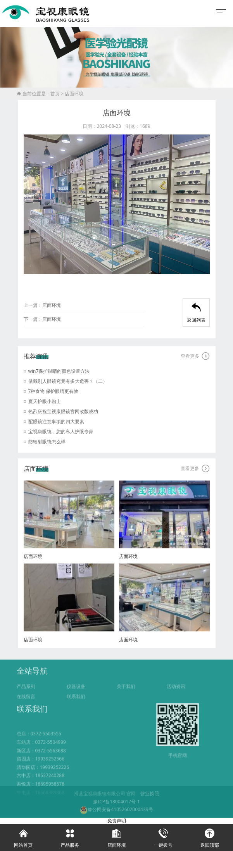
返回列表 (196, 313)
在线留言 (26, 703)
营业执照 (149, 793)
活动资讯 (176, 693)
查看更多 (195, 356)
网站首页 (23, 836)
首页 (55, 94)
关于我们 (126, 693)
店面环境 (74, 94)
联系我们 (76, 703)
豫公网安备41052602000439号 (116, 809)
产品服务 (70, 836)
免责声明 (116, 820)
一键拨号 (163, 836)
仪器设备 (76, 693)
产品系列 (26, 693)
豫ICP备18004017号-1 (116, 801)
